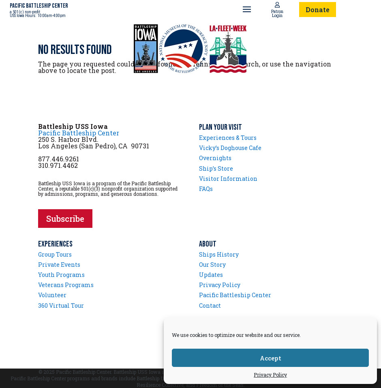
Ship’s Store (216, 168)
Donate (318, 9)
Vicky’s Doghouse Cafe (230, 148)
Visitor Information (228, 178)
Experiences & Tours (228, 137)
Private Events (59, 264)
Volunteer (52, 295)
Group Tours (55, 254)
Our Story (212, 264)
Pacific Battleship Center (78, 133)
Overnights (215, 158)
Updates (211, 275)
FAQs (206, 189)
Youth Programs (61, 275)
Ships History (219, 254)
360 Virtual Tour (61, 305)
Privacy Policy (270, 374)
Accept (270, 358)
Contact (210, 305)
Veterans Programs (66, 285)
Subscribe (65, 218)
